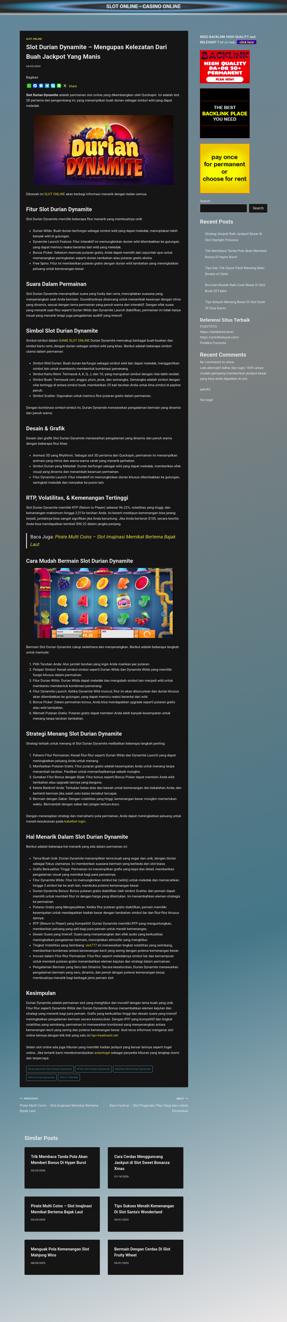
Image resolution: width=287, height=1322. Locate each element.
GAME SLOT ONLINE (74, 340)
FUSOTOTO (208, 326)
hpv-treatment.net (104, 1035)
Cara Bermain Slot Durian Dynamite (50, 1068)
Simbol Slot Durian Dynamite (133, 1068)
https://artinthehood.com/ (219, 337)
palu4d (205, 389)
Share (73, 86)
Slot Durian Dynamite (41, 1077)
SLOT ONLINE (34, 39)
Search (205, 201)
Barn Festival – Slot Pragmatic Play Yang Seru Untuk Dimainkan (147, 1104)
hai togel (206, 400)
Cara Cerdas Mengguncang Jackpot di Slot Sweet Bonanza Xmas (142, 1162)
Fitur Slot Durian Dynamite (93, 1068)
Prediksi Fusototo (213, 343)
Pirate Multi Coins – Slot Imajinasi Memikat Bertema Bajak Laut (60, 1104)
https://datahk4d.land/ (217, 332)
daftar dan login (233, 368)
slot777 (91, 945)
